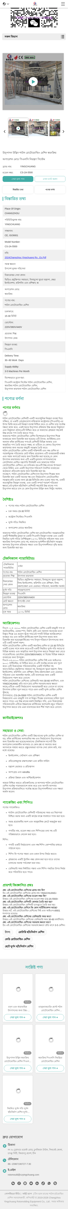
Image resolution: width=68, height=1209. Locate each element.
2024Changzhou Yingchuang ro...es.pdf (25, 257)
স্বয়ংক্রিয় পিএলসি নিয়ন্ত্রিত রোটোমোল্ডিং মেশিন (50, 1059)
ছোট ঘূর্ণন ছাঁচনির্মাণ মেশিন (19, 946)
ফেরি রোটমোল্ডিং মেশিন (17, 939)
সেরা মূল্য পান (18, 179)
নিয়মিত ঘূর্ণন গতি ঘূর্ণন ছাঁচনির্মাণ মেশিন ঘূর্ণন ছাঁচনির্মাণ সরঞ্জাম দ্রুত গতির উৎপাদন (18, 1110)
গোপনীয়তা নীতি (12, 1193)
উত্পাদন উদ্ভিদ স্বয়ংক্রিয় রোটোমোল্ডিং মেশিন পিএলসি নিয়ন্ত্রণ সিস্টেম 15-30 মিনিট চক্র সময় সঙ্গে (17, 1059)
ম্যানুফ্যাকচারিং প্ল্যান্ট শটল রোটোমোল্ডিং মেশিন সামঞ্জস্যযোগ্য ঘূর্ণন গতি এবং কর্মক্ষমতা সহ (50, 1008)
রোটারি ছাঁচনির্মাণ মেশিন (31, 932)
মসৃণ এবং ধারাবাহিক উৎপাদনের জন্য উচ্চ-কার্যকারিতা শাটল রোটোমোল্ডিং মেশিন (17, 1008)
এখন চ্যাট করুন (50, 179)
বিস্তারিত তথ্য (18, 190)
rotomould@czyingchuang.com (23, 1174)
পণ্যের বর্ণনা (50, 190)
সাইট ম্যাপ (27, 1193)
